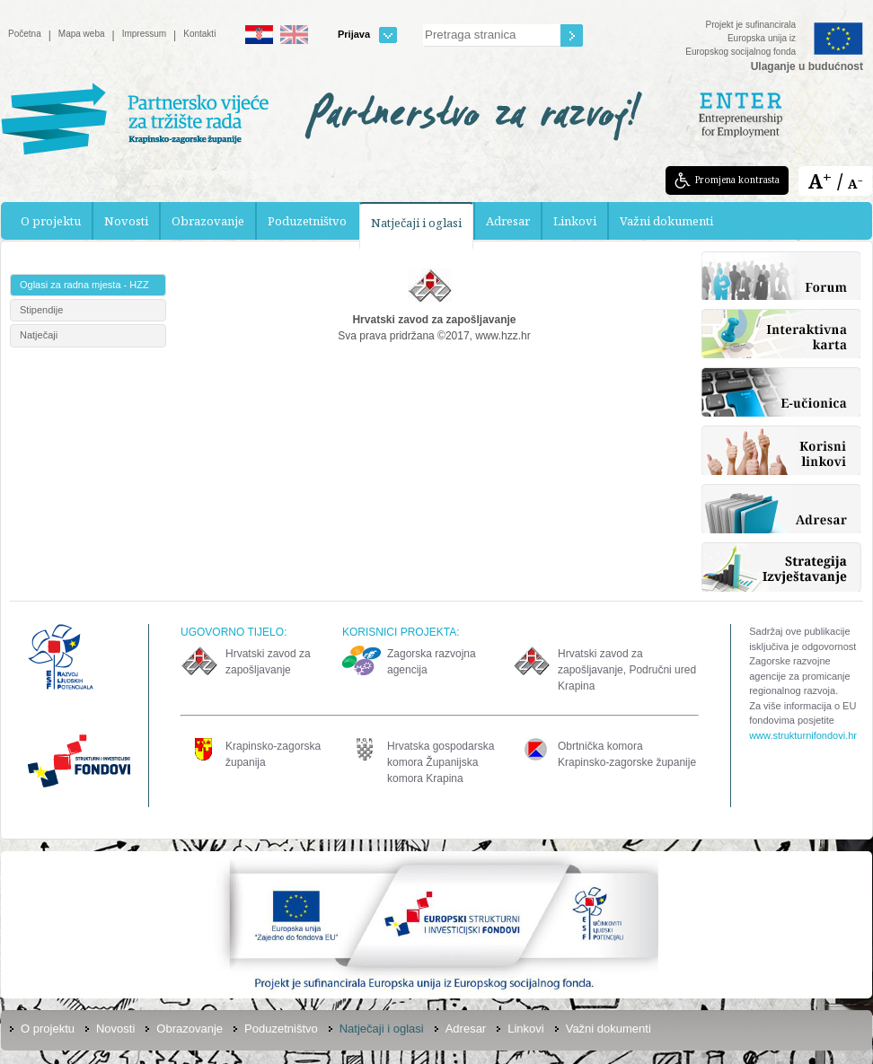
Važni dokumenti (666, 221)
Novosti (126, 221)
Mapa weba (81, 34)
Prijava (367, 34)
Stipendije (41, 309)
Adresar (508, 221)
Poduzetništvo (307, 221)
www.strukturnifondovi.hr (803, 735)
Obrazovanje (208, 221)
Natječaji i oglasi (416, 223)
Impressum (144, 34)
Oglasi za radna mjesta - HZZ (84, 284)
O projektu (51, 221)
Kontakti (199, 34)
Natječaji (38, 335)
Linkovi (574, 221)
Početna (24, 34)
